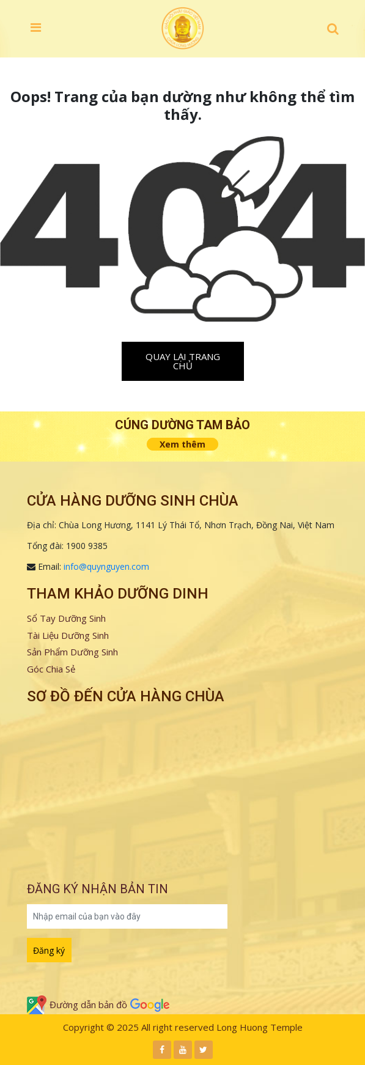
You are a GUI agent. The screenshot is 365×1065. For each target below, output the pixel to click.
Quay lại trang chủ (183, 361)
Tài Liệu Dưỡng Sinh (68, 635)
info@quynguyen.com (106, 566)
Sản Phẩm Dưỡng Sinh (72, 652)
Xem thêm (182, 444)
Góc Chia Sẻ (51, 669)
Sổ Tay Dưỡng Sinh (66, 618)
